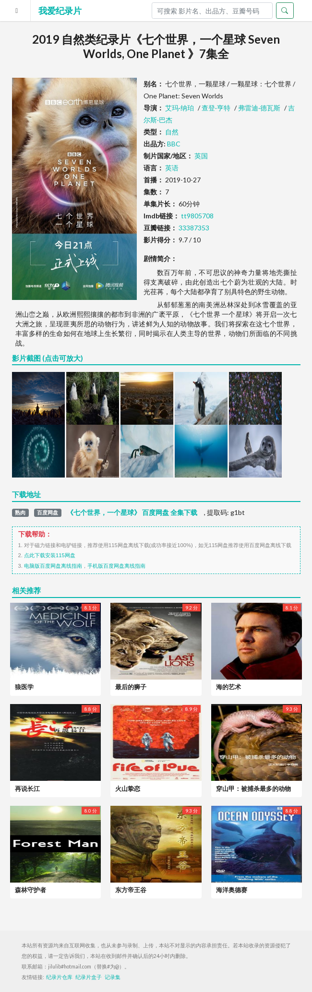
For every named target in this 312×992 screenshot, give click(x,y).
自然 (172, 132)
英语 (172, 168)
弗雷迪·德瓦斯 (259, 108)
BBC (173, 144)
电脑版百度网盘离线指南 (53, 566)
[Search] (212, 10)
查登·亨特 (216, 108)
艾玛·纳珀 (179, 108)
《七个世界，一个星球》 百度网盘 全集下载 (132, 512)
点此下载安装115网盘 (49, 555)
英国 (201, 156)
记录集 (112, 977)
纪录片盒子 (88, 977)
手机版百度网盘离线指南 (116, 566)
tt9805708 (197, 216)
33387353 (194, 228)
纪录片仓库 (59, 977)
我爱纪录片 (60, 10)
